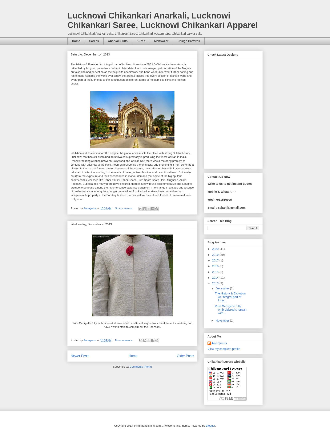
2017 (216, 260)
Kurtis (141, 41)
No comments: (124, 208)
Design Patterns (188, 41)
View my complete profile (224, 349)
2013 (216, 283)
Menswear (161, 41)
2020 (216, 249)
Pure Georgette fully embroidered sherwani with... (231, 310)
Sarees (94, 41)
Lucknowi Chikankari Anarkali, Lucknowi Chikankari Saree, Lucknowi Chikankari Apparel (162, 20)
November (223, 320)
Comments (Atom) (141, 366)
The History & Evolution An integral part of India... (230, 297)
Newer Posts (80, 356)
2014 (216, 277)
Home (76, 41)
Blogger (210, 425)
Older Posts (185, 356)
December (223, 288)
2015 (216, 272)
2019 (216, 254)
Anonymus (219, 343)
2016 (216, 266)
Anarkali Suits (118, 41)
